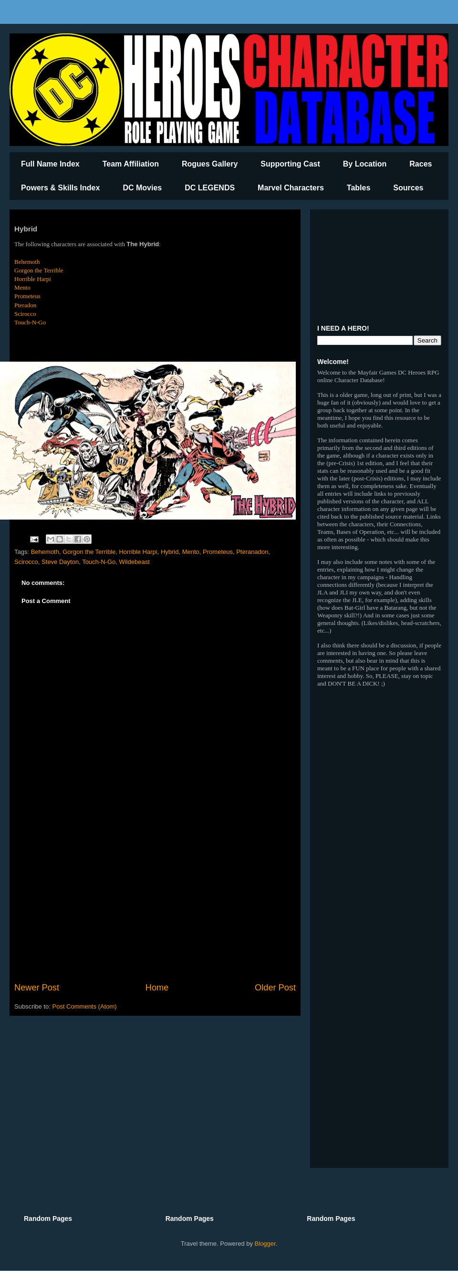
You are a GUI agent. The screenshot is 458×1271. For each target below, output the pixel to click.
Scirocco (25, 313)
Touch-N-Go (30, 322)
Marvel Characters (291, 188)
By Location (365, 164)
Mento (22, 287)
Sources (408, 188)
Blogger (265, 1243)
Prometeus (27, 296)
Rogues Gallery (210, 164)
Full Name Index (50, 164)
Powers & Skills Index (60, 188)
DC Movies (142, 188)
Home (157, 987)
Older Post (275, 987)
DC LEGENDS (210, 188)
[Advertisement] (155, 902)
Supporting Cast (290, 164)
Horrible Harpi (32, 278)
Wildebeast (134, 561)
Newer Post (36, 987)
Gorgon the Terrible (38, 270)
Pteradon (25, 305)
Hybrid (170, 551)
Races (420, 164)
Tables (359, 188)
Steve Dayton (60, 561)
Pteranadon (252, 551)
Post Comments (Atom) (84, 1006)
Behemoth (27, 261)
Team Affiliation (131, 164)
